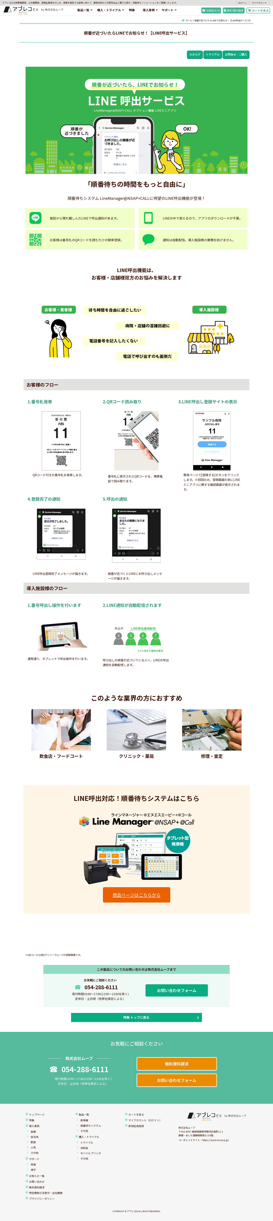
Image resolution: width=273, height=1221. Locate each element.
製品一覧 (83, 10)
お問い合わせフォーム (176, 990)
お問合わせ (211, 10)
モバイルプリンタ (90, 1153)
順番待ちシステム (90, 1125)
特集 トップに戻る (136, 1017)
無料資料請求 (234, 10)
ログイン (242, 2)
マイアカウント (259, 2)
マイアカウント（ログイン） (145, 1120)
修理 (33, 1164)
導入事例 (149, 10)
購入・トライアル (109, 10)
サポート (167, 10)
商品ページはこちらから (137, 895)
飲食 (33, 1142)
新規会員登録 (136, 1126)
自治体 (34, 1137)
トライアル (213, 54)
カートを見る (258, 10)
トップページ (37, 1114)
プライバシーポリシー (42, 1198)
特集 (132, 10)
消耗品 (84, 1148)
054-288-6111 (96, 987)
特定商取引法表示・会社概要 (46, 1193)
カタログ (194, 54)
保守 (33, 1170)
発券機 (84, 1120)
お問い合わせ (37, 1181)
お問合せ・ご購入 (236, 54)
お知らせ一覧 (37, 1176)
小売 (33, 1147)
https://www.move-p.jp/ (215, 1140)
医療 (33, 1132)
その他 (34, 1153)
